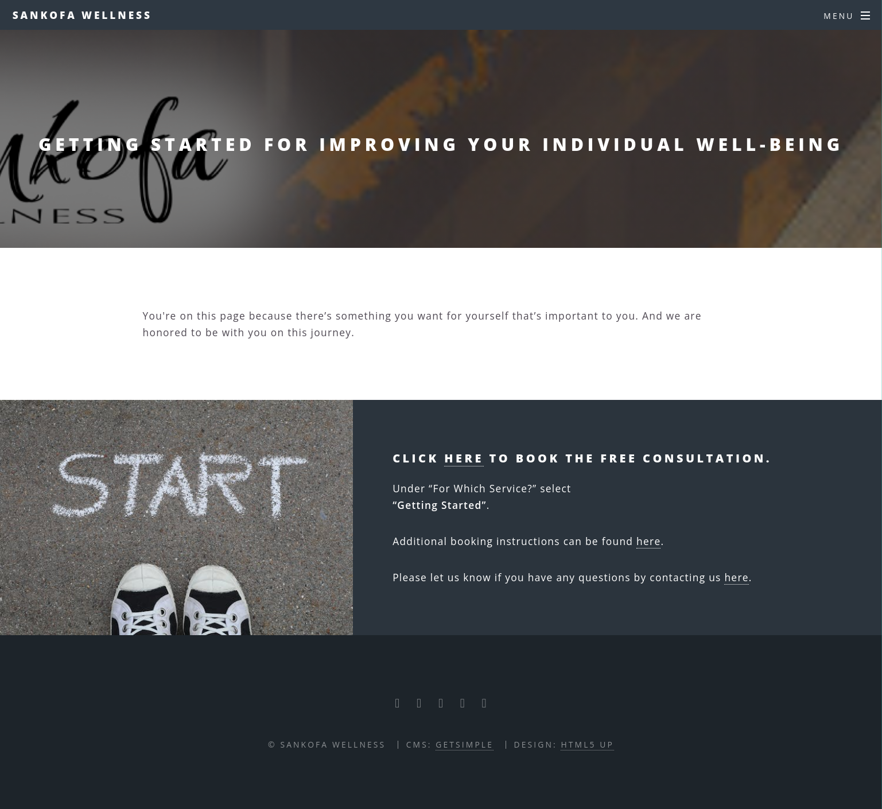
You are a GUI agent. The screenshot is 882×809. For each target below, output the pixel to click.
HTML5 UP (587, 744)
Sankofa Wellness (82, 15)
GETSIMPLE (465, 744)
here (464, 458)
